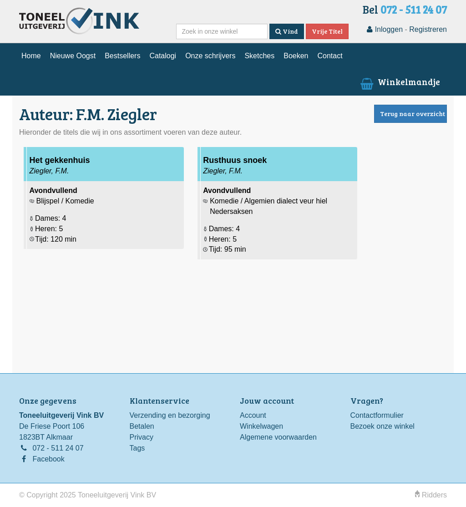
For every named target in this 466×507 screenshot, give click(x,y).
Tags (137, 448)
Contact (329, 56)
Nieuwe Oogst (73, 56)
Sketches (259, 56)
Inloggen (385, 29)
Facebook (48, 459)
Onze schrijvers (210, 56)
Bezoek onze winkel (382, 426)
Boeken (296, 56)
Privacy (141, 437)
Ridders (431, 495)
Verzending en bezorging (170, 415)
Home (31, 56)
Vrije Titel (327, 31)
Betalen (142, 426)
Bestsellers (122, 56)
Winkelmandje (399, 81)
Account (253, 415)
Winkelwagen (261, 426)
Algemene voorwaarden (278, 437)
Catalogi (162, 56)
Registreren (428, 29)
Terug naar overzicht (412, 113)
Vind (286, 31)
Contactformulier (377, 415)
